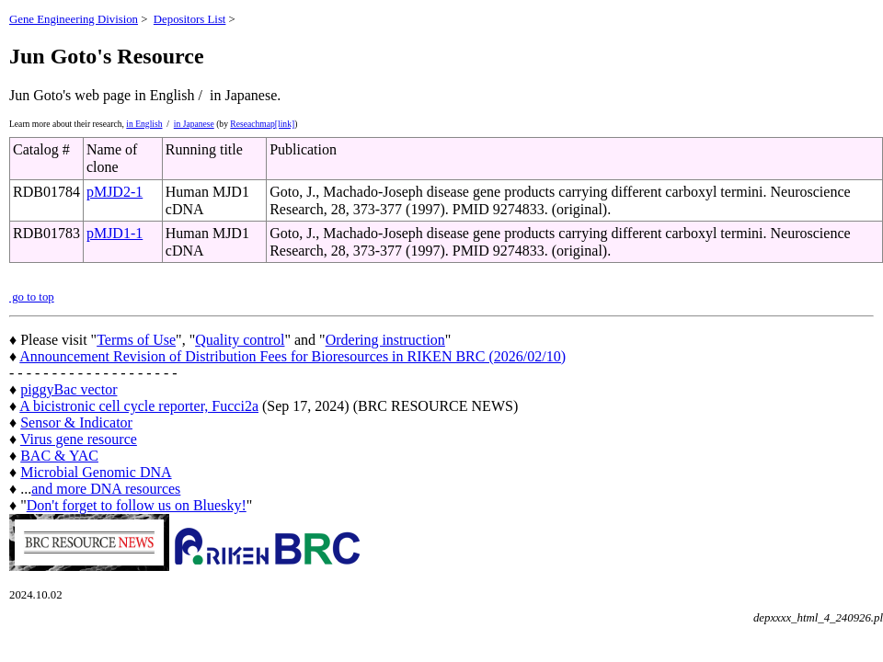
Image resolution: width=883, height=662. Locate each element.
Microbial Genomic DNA (95, 472)
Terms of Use (136, 340)
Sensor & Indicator (76, 422)
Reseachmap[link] (262, 124)
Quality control (239, 340)
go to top (31, 297)
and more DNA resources (105, 488)
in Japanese (194, 124)
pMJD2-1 (114, 192)
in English (144, 124)
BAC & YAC (59, 455)
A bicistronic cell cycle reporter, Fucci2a (138, 406)
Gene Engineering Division (73, 19)
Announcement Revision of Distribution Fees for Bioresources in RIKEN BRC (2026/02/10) (292, 356)
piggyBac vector (68, 389)
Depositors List (190, 19)
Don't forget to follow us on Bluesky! (137, 505)
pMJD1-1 (114, 233)
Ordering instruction (385, 340)
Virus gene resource (78, 439)
